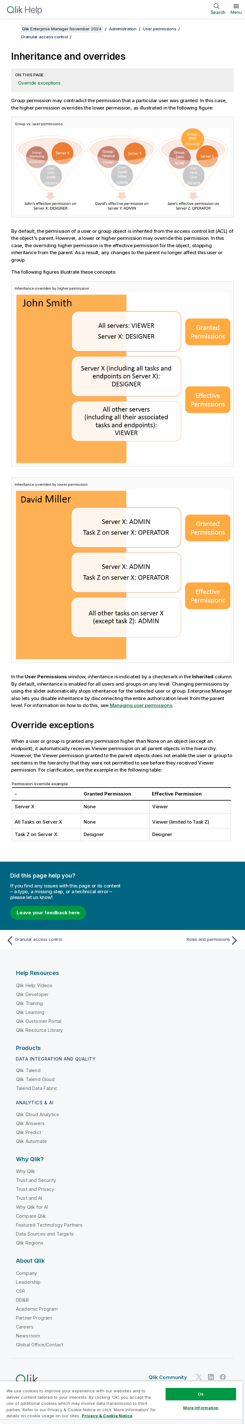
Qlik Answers (30, 1123)
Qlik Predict (28, 1132)
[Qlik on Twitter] (199, 1377)
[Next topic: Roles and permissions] (182, 940)
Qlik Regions (29, 1242)
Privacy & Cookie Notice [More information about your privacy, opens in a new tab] (107, 1415)
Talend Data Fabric (36, 1088)
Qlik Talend (28, 1070)
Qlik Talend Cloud (35, 1079)
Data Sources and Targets (45, 1234)
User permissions (159, 28)
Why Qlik (25, 1171)
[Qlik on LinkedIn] (211, 1377)
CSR (20, 1291)
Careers (24, 1326)
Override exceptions (39, 83)
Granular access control (44, 36)
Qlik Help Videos (34, 985)
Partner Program (34, 1318)
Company (26, 1273)
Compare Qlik (31, 1216)
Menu (236, 12)
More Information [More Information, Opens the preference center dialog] (201, 1407)
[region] (121, 1402)
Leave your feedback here (48, 913)
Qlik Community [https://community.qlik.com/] (168, 1377)
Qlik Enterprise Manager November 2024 (61, 28)
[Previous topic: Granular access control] (62, 940)
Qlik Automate (31, 1141)
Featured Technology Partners (49, 1225)
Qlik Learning (30, 1012)
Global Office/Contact (39, 1344)
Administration (123, 28)
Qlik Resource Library (39, 1030)
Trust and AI (29, 1198)
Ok (201, 1394)
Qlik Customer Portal (38, 1021)
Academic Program (37, 1309)
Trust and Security (36, 1180)
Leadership (28, 1282)
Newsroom (28, 1335)
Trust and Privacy (35, 1189)
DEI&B (22, 1300)
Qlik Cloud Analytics (37, 1114)
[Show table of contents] (13, 29)
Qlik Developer (32, 994)
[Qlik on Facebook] (223, 1377)
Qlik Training (29, 1003)
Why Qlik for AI (32, 1207)
